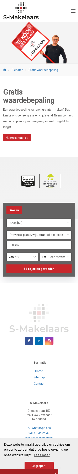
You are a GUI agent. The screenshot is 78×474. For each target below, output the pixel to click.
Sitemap (39, 377)
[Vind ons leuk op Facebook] (29, 341)
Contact (39, 383)
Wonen (14, 210)
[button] (39, 268)
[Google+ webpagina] (49, 341)
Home (39, 371)
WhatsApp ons (39, 428)
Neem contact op (17, 137)
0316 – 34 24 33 (39, 433)
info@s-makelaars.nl (39, 438)
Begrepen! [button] (39, 466)
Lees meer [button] (42, 455)
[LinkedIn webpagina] (39, 341)
